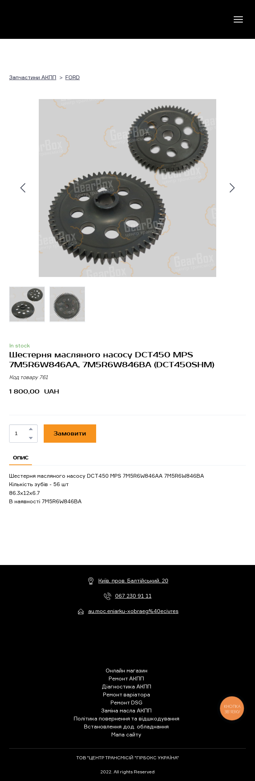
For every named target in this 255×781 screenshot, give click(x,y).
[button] (31, 429)
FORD (72, 77)
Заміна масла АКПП (126, 710)
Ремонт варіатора (126, 694)
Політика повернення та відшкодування (126, 718)
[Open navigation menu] (238, 19)
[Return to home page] (40, 19)
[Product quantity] (21, 433)
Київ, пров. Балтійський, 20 (133, 580)
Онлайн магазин (126, 670)
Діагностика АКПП (126, 686)
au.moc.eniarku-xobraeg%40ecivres (133, 611)
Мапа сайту (126, 734)
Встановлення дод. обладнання (126, 726)
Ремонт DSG (127, 702)
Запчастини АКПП (32, 77)
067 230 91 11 (133, 595)
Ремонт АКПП (126, 678)
